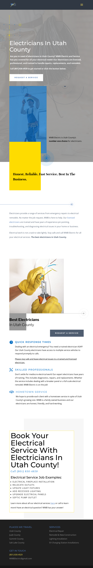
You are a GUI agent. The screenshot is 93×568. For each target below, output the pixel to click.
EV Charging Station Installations (64, 542)
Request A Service (26, 78)
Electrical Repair (56, 531)
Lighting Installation (58, 538)
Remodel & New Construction (62, 535)
